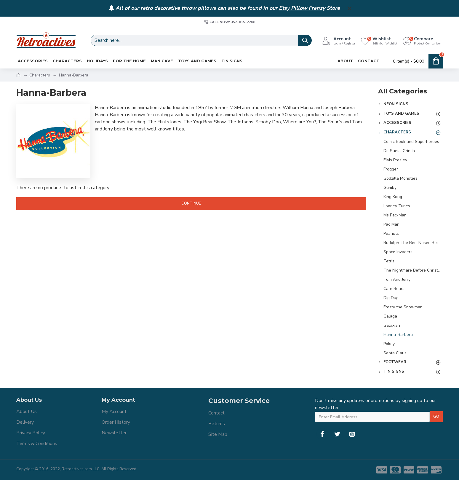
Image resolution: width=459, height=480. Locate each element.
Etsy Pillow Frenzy (302, 8)
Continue (191, 203)
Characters (39, 75)
